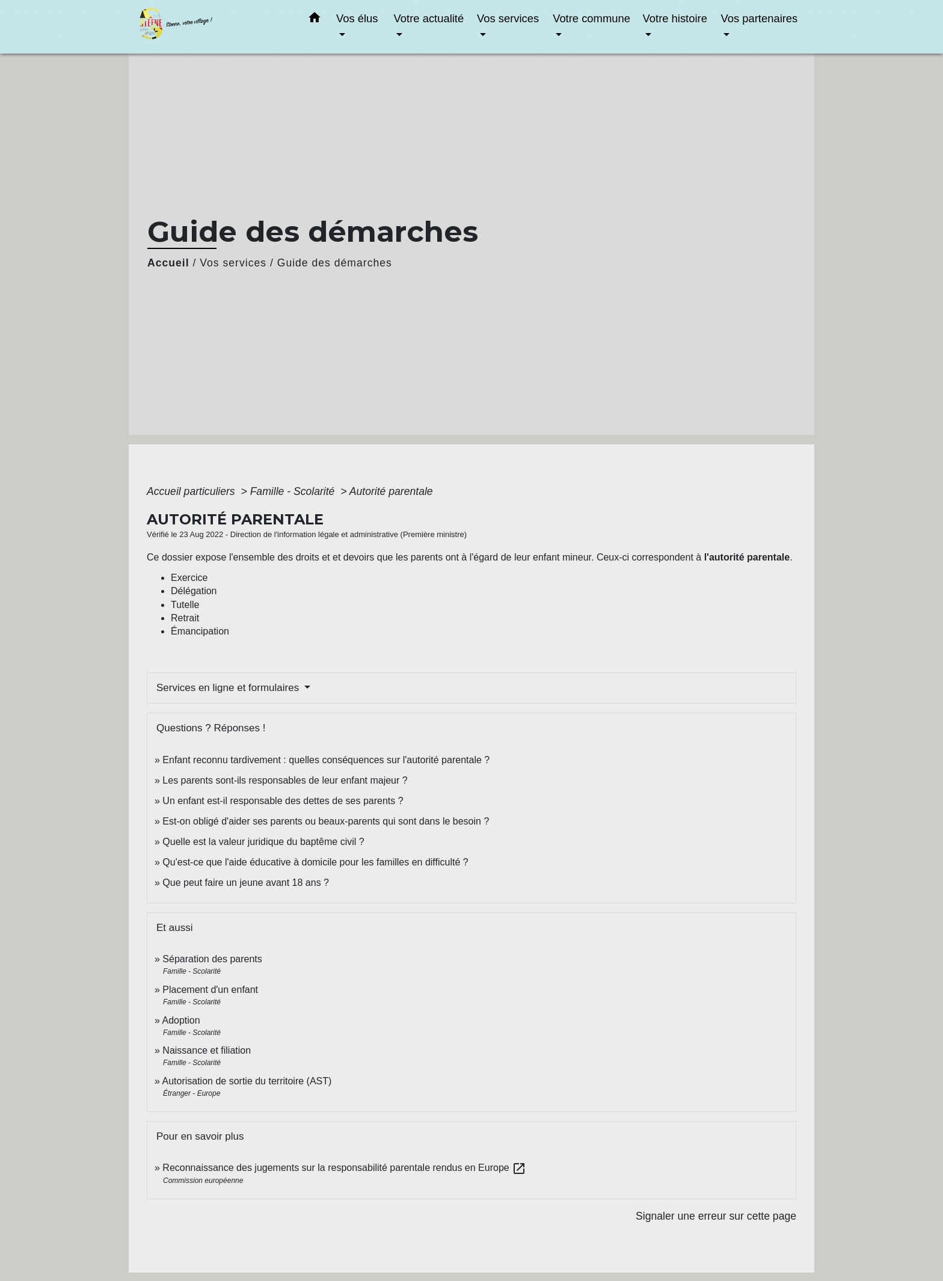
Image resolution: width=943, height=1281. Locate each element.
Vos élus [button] (357, 18)
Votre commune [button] (591, 18)
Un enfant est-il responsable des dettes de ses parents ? (282, 801)
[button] (314, 19)
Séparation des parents (212, 959)
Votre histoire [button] (675, 18)
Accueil (168, 263)
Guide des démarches (334, 263)
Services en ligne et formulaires (229, 687)
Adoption (181, 1020)
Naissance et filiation (206, 1050)
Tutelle (185, 605)
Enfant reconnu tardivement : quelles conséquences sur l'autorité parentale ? (326, 760)
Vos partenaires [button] (758, 18)
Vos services (233, 263)
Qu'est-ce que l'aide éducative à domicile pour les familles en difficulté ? (315, 862)
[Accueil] (213, 26)
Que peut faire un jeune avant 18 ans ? (245, 882)
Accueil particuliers (192, 491)
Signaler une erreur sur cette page (716, 1216)
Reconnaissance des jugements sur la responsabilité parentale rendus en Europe (344, 1168)
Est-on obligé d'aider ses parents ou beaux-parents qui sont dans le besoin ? (325, 821)
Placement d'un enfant (210, 990)
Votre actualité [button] (429, 18)
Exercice (189, 578)
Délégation (194, 591)
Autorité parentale (391, 491)
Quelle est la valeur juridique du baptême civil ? (263, 842)
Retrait (185, 618)
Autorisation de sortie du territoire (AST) (246, 1081)
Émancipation (200, 631)
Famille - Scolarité (294, 491)
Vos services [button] (508, 18)
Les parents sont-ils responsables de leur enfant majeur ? (284, 780)
